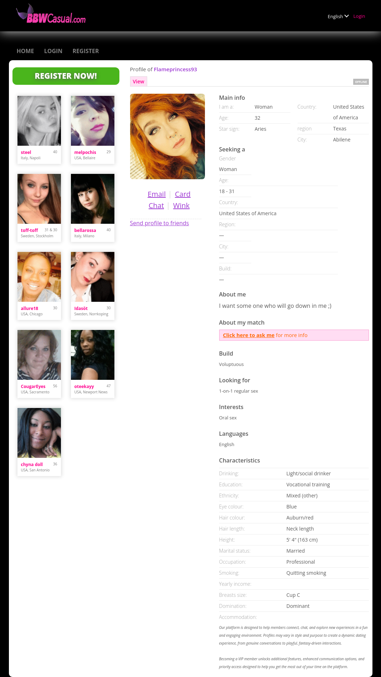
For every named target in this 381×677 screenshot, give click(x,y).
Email (157, 194)
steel (26, 152)
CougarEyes (33, 386)
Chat (156, 205)
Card (183, 194)
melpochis (85, 152)
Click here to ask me (249, 335)
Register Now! (66, 75)
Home (25, 51)
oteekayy (84, 386)
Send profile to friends (159, 223)
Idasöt (81, 308)
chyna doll (32, 464)
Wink (181, 205)
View (138, 81)
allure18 (29, 308)
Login (359, 16)
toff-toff (29, 230)
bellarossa (85, 230)
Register (86, 51)
